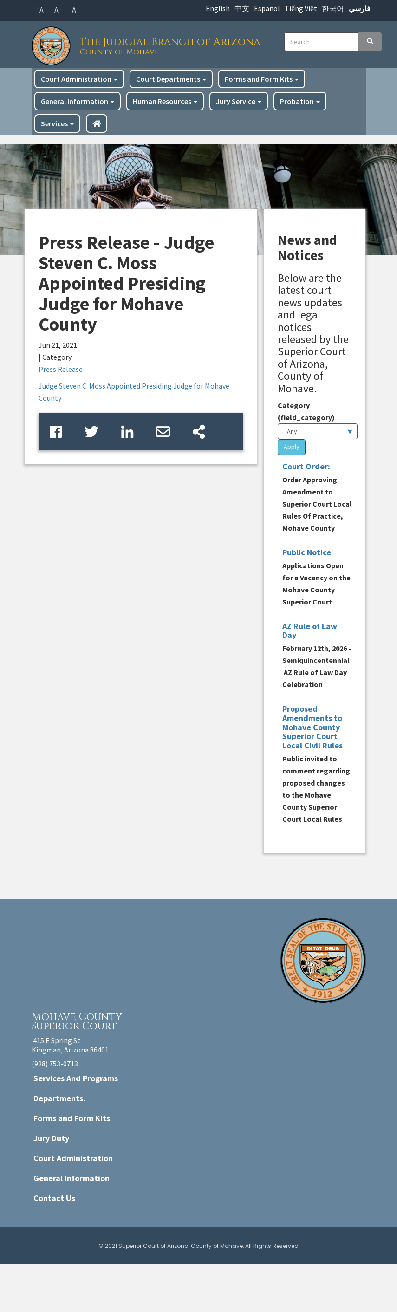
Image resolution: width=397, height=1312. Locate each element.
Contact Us (54, 1198)
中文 (241, 8)
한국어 (333, 8)
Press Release (61, 369)
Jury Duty (51, 1138)
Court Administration (79, 79)
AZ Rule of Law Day (309, 631)
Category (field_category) (306, 411)
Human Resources (165, 101)
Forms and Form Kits (262, 79)
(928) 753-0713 (55, 1063)
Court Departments (171, 79)
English (218, 8)
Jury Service (238, 101)
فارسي (360, 8)
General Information (77, 101)
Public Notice (306, 552)
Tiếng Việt (301, 8)
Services (57, 123)
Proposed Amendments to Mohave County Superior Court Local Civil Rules (312, 727)
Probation (300, 101)
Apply (291, 446)
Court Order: (306, 466)
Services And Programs (75, 1078)
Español (267, 8)
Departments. (59, 1098)
